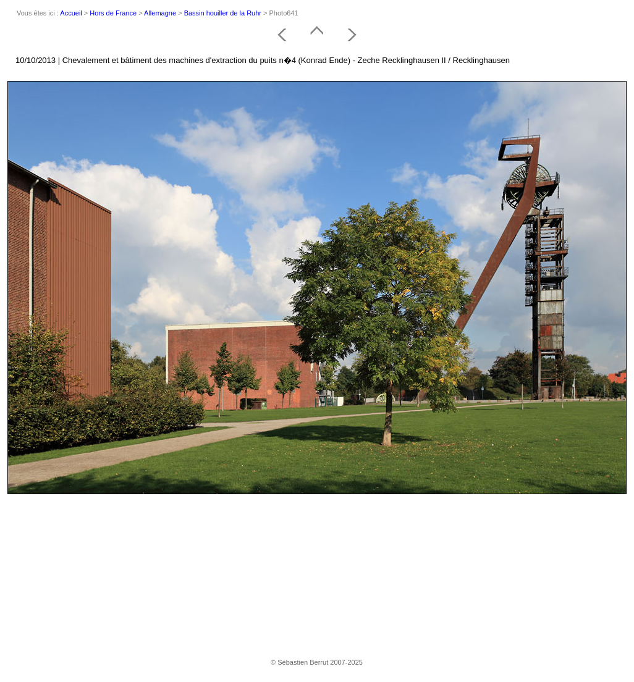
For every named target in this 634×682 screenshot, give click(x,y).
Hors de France (113, 13)
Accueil (71, 13)
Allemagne (160, 13)
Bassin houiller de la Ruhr (222, 13)
